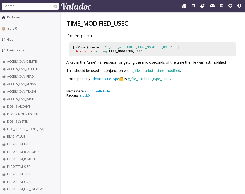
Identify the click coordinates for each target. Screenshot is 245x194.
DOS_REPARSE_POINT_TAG (25, 129)
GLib (10, 39)
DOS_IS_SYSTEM (18, 121)
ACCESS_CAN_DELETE (22, 61)
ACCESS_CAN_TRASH (21, 91)
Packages (13, 17)
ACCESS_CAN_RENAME (22, 84)
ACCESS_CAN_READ (20, 76)
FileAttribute (15, 50)
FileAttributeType (105, 78)
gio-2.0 (12, 28)
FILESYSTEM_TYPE (19, 174)
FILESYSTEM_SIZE (18, 166)
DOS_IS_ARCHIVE (18, 106)
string (101, 51)
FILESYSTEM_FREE (18, 144)
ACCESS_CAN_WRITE (21, 99)
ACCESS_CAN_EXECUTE (23, 69)
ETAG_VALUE (16, 136)
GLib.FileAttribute (97, 91)
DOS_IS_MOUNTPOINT (23, 114)
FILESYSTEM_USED (19, 182)
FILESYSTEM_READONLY (23, 152)
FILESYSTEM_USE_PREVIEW (25, 189)
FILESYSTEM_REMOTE (21, 159)
